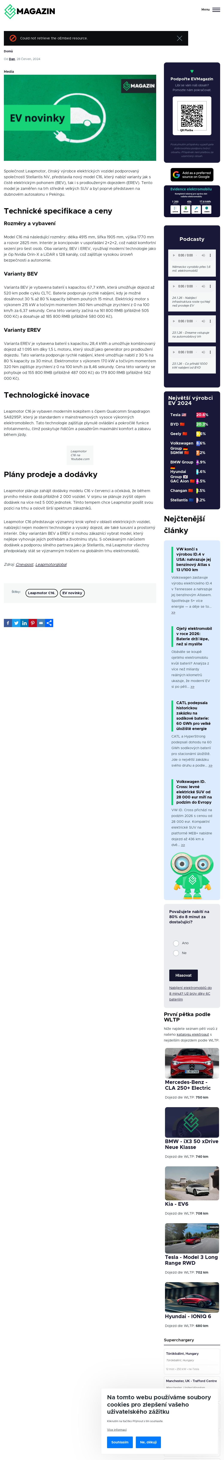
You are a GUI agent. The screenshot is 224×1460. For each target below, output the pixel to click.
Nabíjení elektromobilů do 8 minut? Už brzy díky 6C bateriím (190, 993)
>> (173, 612)
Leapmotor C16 (41, 593)
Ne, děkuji (148, 1442)
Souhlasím (120, 1442)
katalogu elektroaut (193, 1034)
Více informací (117, 1429)
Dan (12, 59)
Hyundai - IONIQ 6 (188, 1316)
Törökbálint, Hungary (183, 1354)
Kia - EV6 (176, 1204)
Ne (184, 953)
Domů (8, 51)
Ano (185, 943)
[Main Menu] (209, 10)
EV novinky (72, 593)
